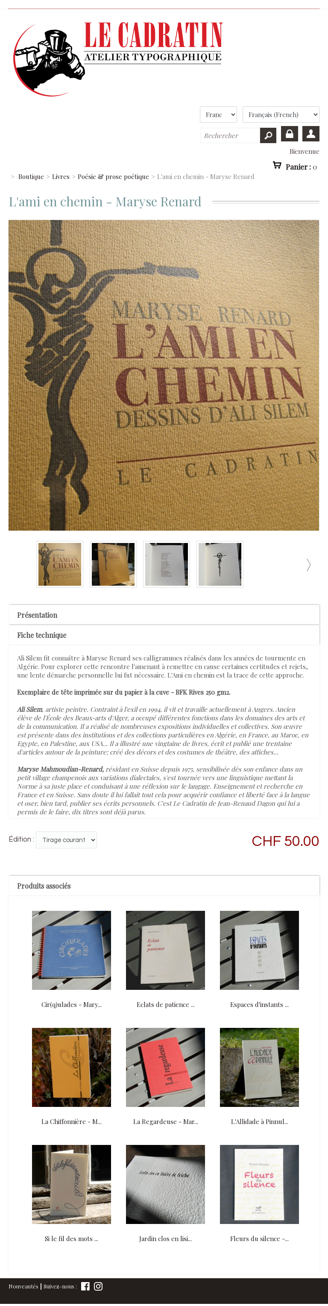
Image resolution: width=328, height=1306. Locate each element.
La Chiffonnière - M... (71, 1121)
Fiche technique (41, 635)
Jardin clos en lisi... (165, 1238)
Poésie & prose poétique (113, 176)
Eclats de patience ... (166, 1004)
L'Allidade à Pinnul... (259, 1121)
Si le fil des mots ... (71, 1238)
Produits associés (43, 885)
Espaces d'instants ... (259, 1004)
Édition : (21, 839)
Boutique (31, 176)
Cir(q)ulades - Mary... (71, 1004)
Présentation (37, 614)
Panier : (301, 166)
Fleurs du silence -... (259, 1238)
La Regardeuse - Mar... (165, 1121)
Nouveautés (23, 1286)
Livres (61, 176)
